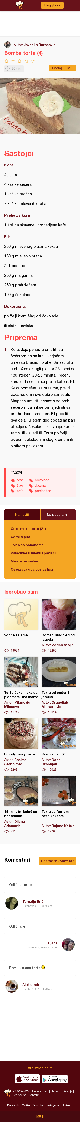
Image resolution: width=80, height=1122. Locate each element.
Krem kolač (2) (59, 745)
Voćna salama (21, 626)
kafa (20, 491)
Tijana (52, 943)
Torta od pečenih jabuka (59, 685)
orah (20, 480)
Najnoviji (22, 514)
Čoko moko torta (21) (28, 529)
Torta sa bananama (27, 545)
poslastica (43, 491)
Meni (40, 1116)
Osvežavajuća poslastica (32, 569)
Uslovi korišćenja (61, 1091)
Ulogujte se (52, 5)
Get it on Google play (55, 1078)
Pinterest (68, 1105)
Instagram (53, 1105)
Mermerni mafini (24, 561)
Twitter (26, 1105)
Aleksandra (32, 985)
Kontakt (34, 1095)
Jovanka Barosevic (39, 45)
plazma (40, 485)
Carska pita (20, 537)
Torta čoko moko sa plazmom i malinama (21, 685)
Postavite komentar (57, 861)
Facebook (13, 1105)
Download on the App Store (27, 1078)
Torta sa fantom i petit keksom (59, 804)
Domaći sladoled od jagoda (59, 626)
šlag (20, 485)
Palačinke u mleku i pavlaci (33, 553)
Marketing (19, 1095)
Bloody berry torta (21, 745)
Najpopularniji (58, 514)
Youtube (38, 1105)
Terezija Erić (33, 901)
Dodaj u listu (62, 68)
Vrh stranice (38, 1068)
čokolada (42, 480)
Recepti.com (7, 1093)
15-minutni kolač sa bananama (21, 804)
